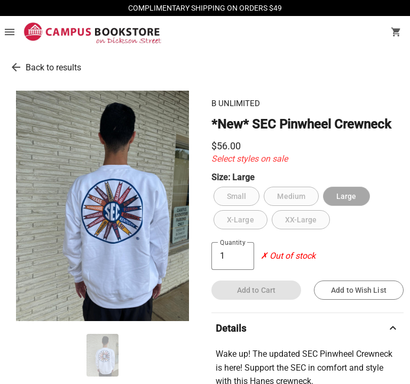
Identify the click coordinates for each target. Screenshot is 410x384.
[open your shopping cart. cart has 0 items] (396, 33)
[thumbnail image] (102, 355)
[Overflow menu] (9, 33)
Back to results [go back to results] (53, 67)
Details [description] (307, 328)
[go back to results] (16, 67)
